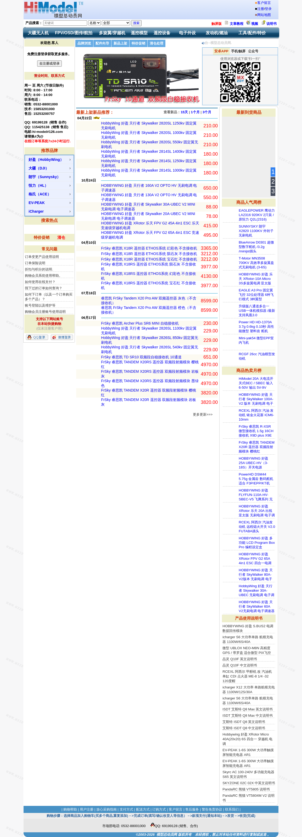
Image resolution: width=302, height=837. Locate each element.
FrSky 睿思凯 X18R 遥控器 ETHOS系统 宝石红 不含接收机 (149, 259)
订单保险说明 (35, 263)
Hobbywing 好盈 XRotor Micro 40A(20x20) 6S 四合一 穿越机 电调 (247, 739)
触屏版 (216, 24)
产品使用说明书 (248, 618)
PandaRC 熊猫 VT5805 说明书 (246, 789)
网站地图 (264, 15)
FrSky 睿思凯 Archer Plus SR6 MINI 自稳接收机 (140, 323)
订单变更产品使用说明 (42, 257)
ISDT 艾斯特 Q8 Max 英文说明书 (247, 709)
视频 (254, 24)
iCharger (36, 211)
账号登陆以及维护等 (40, 305)
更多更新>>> (202, 414)
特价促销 (41, 237)
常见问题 (49, 249)
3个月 (207, 112)
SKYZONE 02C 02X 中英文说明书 (248, 783)
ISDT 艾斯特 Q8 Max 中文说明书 (247, 715)
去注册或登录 (49, 63)
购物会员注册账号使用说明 (45, 312)
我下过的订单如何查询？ (43, 288)
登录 (268, 9)
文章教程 (236, 24)
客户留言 (264, 3)
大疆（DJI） (39, 168)
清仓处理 (156, 43)
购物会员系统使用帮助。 (43, 276)
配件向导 (102, 43)
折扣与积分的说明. (39, 269)
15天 (184, 112)
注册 (260, 9)
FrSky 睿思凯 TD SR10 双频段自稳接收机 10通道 (141, 357)
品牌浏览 (84, 43)
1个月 (195, 112)
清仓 (61, 237)
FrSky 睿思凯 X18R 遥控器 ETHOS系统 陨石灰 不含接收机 (149, 254)
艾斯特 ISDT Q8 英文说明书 (243, 722)
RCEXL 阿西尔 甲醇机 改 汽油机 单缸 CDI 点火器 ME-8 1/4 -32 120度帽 (247, 676)
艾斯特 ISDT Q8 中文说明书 (243, 728)
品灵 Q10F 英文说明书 (239, 659)
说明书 (271, 24)
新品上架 (120, 43)
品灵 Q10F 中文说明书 (239, 665)
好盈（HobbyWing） (46, 159)
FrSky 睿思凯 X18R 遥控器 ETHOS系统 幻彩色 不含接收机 (149, 248)
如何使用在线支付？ (40, 282)
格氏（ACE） (40, 194)
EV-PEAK (36, 203)
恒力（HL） (38, 185)
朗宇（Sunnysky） (44, 177)
